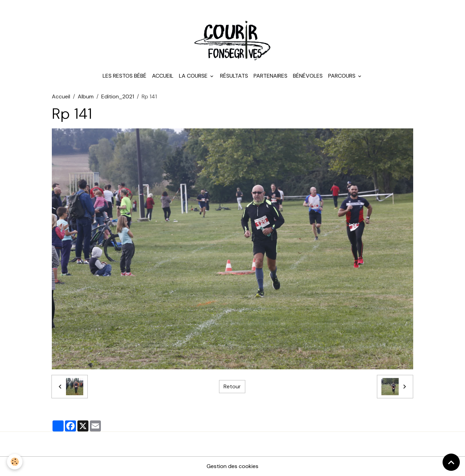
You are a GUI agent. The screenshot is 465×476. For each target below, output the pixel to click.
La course (194, 75)
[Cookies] (14, 461)
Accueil (162, 75)
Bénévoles (308, 75)
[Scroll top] (451, 462)
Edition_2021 (117, 96)
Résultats (234, 75)
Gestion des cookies (232, 466)
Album (86, 96)
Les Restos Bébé (124, 75)
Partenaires (270, 75)
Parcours (342, 75)
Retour (232, 386)
